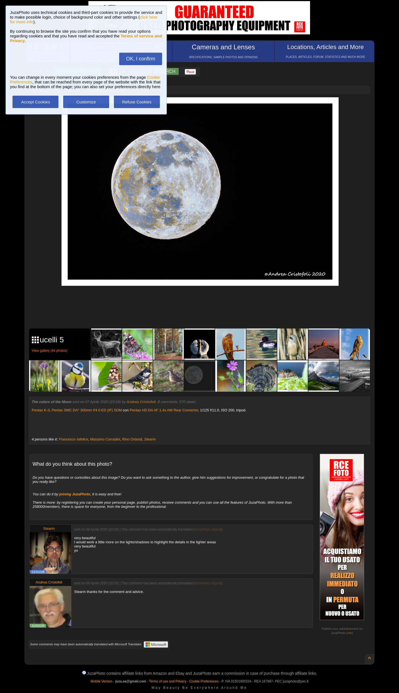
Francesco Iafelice (73, 439)
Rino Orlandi (132, 439)
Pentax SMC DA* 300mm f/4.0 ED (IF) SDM (87, 410)
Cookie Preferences (203, 681)
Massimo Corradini (105, 439)
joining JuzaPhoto (74, 494)
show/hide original (208, 529)
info (349, 633)
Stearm (150, 439)
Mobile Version (101, 681)
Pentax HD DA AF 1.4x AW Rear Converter (164, 410)
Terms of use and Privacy (167, 681)
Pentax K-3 (41, 410)
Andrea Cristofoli (141, 402)
